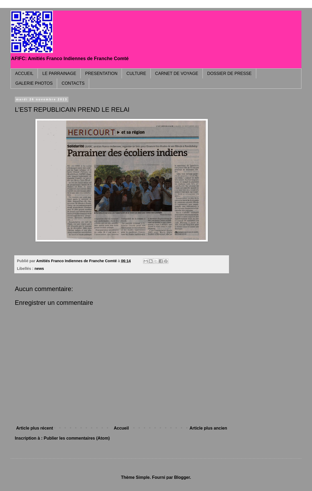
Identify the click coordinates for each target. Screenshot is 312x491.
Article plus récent (34, 428)
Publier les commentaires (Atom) (77, 438)
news (39, 268)
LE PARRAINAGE (59, 73)
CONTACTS (73, 83)
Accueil (121, 428)
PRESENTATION (101, 73)
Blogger (182, 477)
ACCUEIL (24, 73)
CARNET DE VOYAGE (176, 73)
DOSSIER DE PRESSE (229, 73)
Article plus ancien (208, 428)
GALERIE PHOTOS (34, 83)
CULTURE (136, 73)
